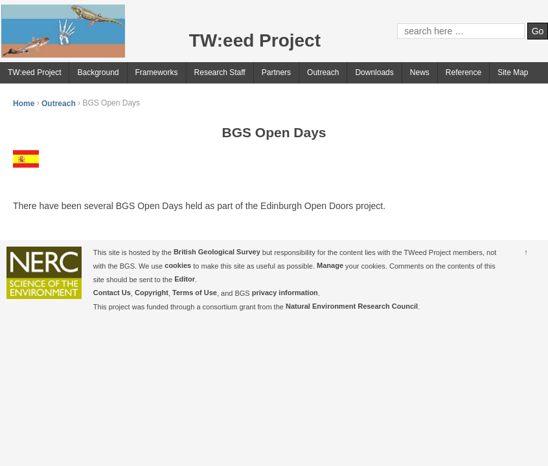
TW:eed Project (34, 72)
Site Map (512, 72)
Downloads (374, 72)
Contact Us (112, 293)
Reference (463, 72)
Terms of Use (194, 293)
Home (23, 102)
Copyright (151, 293)
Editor (184, 279)
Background (98, 72)
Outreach (323, 72)
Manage (330, 266)
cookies (178, 266)
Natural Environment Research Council (352, 307)
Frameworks (156, 72)
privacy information (285, 293)
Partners (276, 72)
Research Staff (219, 72)
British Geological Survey (217, 252)
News (419, 72)
